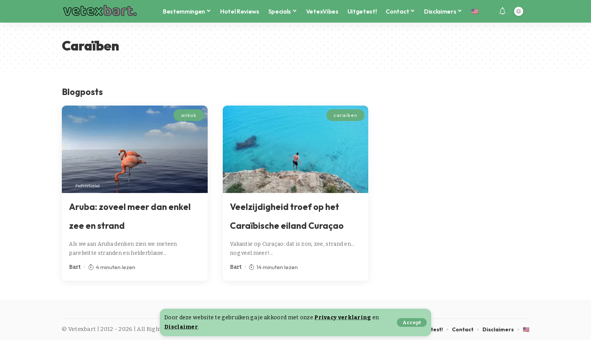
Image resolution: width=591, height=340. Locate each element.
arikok (188, 115)
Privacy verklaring (342, 317)
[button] (412, 322)
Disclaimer (181, 327)
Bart (75, 266)
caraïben (345, 115)
